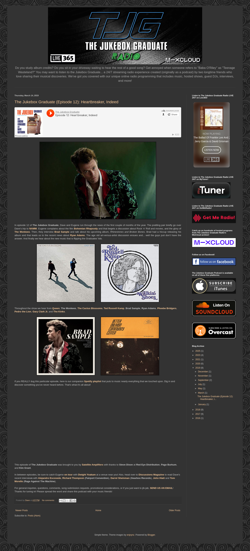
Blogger (151, 535)
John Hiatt (159, 478)
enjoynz (130, 535)
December (203, 371)
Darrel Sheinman (120, 478)
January (202, 404)
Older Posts (174, 510)
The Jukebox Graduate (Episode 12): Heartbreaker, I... (215, 397)
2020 (198, 363)
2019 (198, 368)
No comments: (48, 500)
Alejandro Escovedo (49, 478)
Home (98, 510)
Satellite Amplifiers (92, 464)
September (203, 380)
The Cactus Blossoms (89, 308)
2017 (198, 414)
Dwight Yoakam (87, 474)
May (200, 388)
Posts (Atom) (34, 515)
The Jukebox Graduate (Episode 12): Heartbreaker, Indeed (66, 102)
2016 (198, 418)
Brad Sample (61, 231)
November (203, 376)
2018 (198, 409)
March (201, 393)
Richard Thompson (73, 478)
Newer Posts (21, 510)
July (200, 384)
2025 (198, 351)
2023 (198, 355)
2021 (198, 359)
